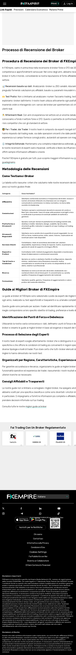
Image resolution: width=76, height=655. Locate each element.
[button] (4, 4)
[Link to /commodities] (56, 9)
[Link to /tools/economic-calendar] (36, 9)
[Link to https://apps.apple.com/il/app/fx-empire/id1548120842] (22, 520)
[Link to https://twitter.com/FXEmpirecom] (10, 508)
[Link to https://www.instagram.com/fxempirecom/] (10, 513)
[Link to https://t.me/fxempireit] (29, 514)
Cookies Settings (38, 552)
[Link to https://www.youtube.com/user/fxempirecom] (66, 508)
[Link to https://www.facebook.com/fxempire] (29, 508)
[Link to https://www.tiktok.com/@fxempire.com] (66, 513)
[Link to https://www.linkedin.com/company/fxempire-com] (47, 508)
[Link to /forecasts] (19, 9)
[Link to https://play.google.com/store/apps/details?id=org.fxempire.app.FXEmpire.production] (38, 520)
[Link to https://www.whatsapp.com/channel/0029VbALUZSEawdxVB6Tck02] (47, 513)
